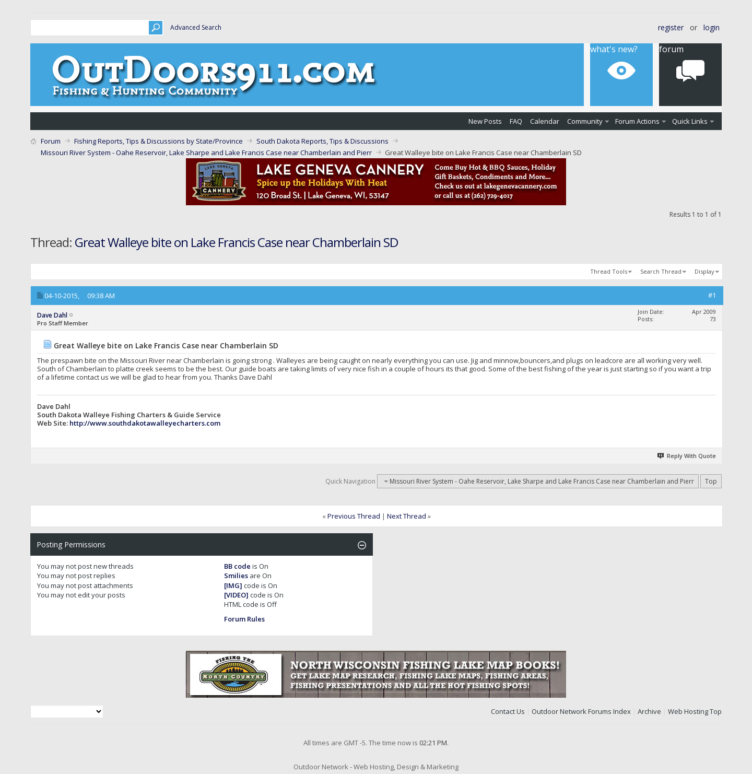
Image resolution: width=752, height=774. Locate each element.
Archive (649, 711)
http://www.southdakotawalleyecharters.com (144, 423)
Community (585, 121)
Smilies (236, 575)
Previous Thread (353, 516)
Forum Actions (637, 121)
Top (711, 481)
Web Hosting (688, 711)
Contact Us (508, 711)
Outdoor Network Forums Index (581, 711)
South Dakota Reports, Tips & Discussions (322, 141)
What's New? (614, 49)
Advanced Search (195, 27)
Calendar (544, 121)
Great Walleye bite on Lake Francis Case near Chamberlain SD (236, 242)
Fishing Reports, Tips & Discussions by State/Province (158, 141)
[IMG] (233, 585)
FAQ (516, 121)
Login (711, 27)
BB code (237, 566)
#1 (712, 295)
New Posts (485, 121)
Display (704, 271)
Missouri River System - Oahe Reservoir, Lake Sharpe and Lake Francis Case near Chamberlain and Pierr (206, 152)
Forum (671, 49)
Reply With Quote (687, 456)
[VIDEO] (236, 595)
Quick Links (690, 121)
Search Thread (661, 271)
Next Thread (406, 516)
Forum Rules (244, 619)
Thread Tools (608, 271)
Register (671, 27)
